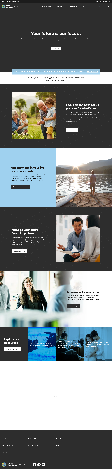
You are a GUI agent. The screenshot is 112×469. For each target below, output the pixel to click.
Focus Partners (33, 445)
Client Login (58, 442)
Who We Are (61, 7)
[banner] (10, 6)
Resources (74, 7)
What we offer (72, 130)
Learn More (92, 71)
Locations (5, 452)
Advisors (4, 449)
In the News (5, 456)
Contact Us (58, 449)
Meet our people (73, 306)
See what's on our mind (12, 349)
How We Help (47, 7)
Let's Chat (102, 6)
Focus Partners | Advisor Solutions (39, 442)
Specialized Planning (8, 445)
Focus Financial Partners (36, 449)
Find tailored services (19, 251)
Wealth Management (8, 442)
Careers (57, 445)
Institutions (88, 7)
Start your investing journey (20, 187)
